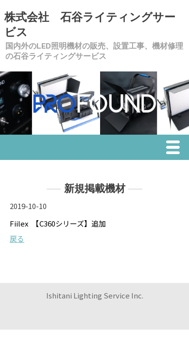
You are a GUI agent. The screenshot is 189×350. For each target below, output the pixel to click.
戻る (17, 238)
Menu (175, 149)
